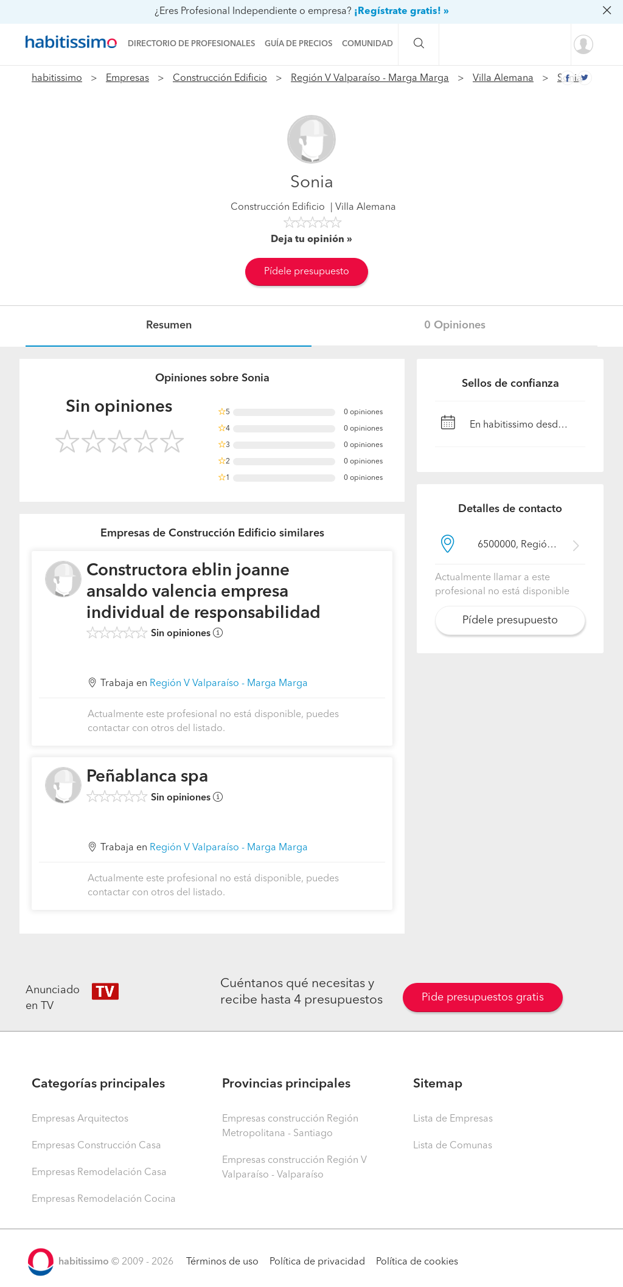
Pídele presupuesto (306, 272)
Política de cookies (417, 1262)
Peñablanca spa (147, 777)
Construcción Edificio (220, 78)
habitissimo (57, 78)
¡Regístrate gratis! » (401, 11)
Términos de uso (222, 1262)
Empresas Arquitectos (80, 1119)
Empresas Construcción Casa (96, 1146)
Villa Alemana (503, 78)
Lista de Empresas (453, 1119)
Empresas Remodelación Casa (99, 1173)
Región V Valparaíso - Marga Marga (370, 78)
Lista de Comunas (452, 1146)
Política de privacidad (317, 1262)
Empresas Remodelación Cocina (104, 1199)
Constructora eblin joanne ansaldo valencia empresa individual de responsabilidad (203, 592)
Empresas (127, 78)
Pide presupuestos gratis (483, 997)
